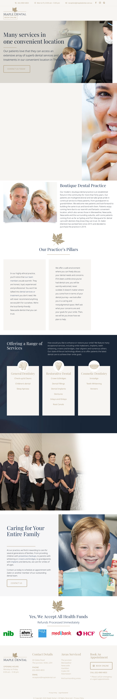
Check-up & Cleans (22, 377)
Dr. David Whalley (43, 129)
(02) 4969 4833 (38, 670)
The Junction (66, 660)
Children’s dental (23, 382)
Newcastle (65, 665)
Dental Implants (58, 387)
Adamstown (66, 673)
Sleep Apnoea (23, 387)
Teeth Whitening (94, 382)
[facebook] (96, 3)
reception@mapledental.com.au (45, 677)
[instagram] (100, 3)
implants (15, 561)
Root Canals (58, 403)
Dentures (58, 392)
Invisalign (94, 377)
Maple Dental (39, 119)
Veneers (94, 387)
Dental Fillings (58, 382)
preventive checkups (27, 556)
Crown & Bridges (58, 377)
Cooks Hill (65, 671)
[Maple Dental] (15, 653)
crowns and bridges (27, 559)
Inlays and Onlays (58, 397)
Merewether (66, 663)
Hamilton (65, 668)
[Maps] (104, 3)
